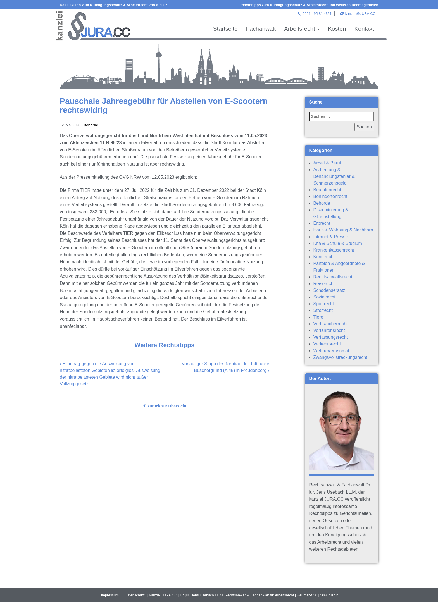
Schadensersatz (329, 290)
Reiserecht (324, 283)
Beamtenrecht (327, 189)
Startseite (225, 28)
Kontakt (364, 28)
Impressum (110, 595)
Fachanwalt (261, 28)
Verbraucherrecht (330, 323)
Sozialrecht (324, 297)
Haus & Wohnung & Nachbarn (343, 230)
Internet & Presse (330, 236)
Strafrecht (323, 310)
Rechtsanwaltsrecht (333, 276)
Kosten (337, 28)
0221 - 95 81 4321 (317, 13)
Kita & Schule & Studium (337, 243)
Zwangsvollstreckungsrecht (340, 357)
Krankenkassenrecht (333, 250)
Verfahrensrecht (329, 330)
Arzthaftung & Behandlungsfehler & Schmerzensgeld (334, 176)
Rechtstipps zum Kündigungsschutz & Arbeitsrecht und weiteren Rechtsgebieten (309, 5)
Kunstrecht (324, 256)
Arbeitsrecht (302, 28)
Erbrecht (321, 223)
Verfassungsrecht (330, 337)
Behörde (91, 125)
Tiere (318, 317)
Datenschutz (135, 595)
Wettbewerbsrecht (331, 350)
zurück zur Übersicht (164, 406)
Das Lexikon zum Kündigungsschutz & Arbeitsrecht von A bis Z (114, 5)
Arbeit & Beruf (327, 163)
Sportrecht (323, 303)
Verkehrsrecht (327, 343)
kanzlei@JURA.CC (360, 13)
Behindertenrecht (330, 196)
